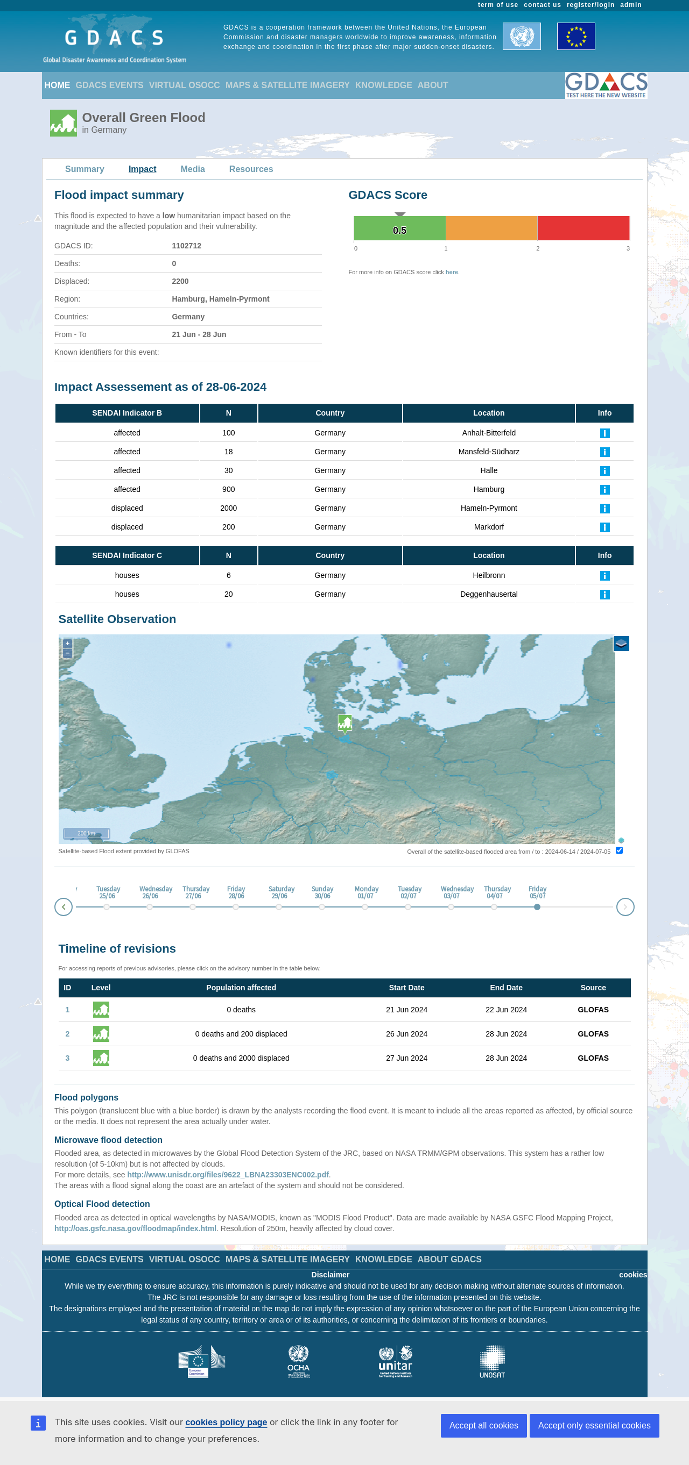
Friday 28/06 (236, 893)
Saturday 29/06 (279, 893)
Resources (251, 169)
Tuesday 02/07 (408, 893)
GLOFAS (593, 1009)
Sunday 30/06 (322, 893)
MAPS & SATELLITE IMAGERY (288, 85)
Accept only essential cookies (594, 1425)
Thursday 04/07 (494, 893)
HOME (58, 85)
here (452, 272)
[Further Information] (605, 433)
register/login (591, 5)
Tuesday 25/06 (106, 893)
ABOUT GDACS (450, 1259)
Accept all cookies (483, 1425)
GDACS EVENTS (110, 85)
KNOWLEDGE (383, 85)
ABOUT (433, 85)
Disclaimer (331, 1274)
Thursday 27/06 (192, 893)
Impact (143, 169)
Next (634, 905)
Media (193, 169)
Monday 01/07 (365, 893)
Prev (54, 908)
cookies (633, 1274)
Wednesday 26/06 (149, 893)
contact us (542, 5)
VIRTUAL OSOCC (184, 85)
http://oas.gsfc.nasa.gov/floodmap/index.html (135, 1228)
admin (631, 5)
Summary (84, 169)
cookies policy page (226, 1422)
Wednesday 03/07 (451, 893)
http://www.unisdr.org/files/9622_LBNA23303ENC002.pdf (227, 1174)
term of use (498, 5)
